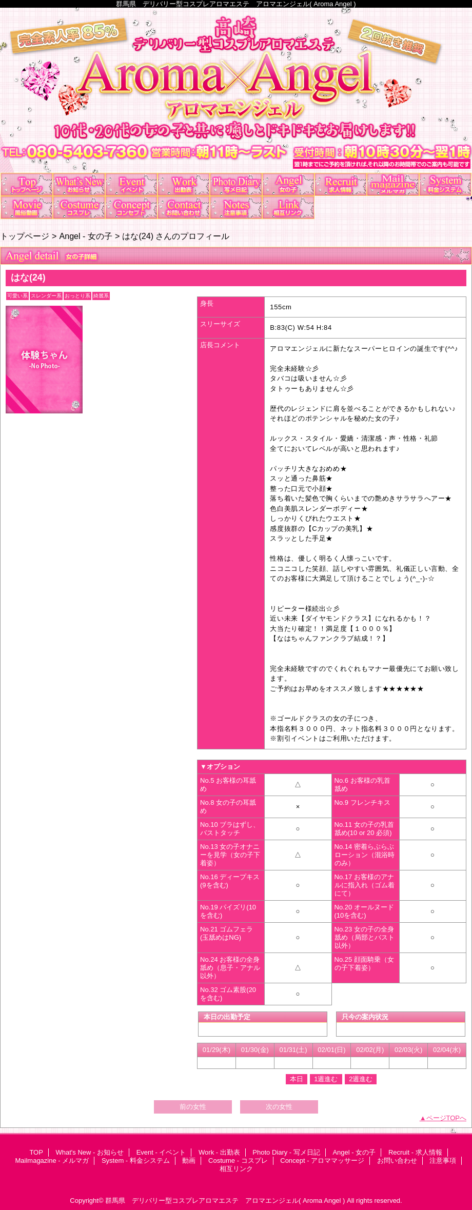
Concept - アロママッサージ (131, 207)
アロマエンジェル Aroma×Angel (236, 90)
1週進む (326, 1079)
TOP (27, 184)
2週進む (360, 1079)
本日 (296, 1079)
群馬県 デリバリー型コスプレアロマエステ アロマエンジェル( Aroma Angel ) (225, 1200)
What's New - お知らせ (79, 184)
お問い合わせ (184, 207)
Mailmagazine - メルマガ (393, 184)
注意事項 (236, 207)
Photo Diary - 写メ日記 (236, 184)
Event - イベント (131, 184)
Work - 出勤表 (184, 184)
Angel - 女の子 (288, 184)
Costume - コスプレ (79, 207)
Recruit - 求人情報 (340, 184)
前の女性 (193, 1106)
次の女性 (279, 1106)
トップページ (24, 236)
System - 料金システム (445, 184)
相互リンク (288, 207)
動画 (27, 207)
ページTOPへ (446, 1118)
